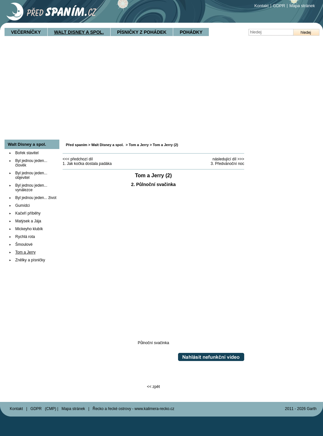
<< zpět (153, 386)
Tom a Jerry (139, 145)
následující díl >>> (228, 159)
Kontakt (261, 5)
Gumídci (22, 205)
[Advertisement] (161, 90)
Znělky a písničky (30, 260)
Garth (312, 408)
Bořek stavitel (27, 153)
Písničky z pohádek (141, 32)
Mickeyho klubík (29, 229)
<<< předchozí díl (78, 159)
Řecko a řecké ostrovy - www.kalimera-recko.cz (133, 408)
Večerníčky (26, 32)
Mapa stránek (302, 5)
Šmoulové (23, 244)
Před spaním (76, 145)
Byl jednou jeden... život (35, 197)
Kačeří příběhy (28, 213)
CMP (50, 408)
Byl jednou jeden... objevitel (31, 175)
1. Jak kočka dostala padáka (87, 163)
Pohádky (191, 32)
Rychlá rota (25, 236)
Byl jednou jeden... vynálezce (31, 187)
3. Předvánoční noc (227, 163)
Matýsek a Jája (28, 221)
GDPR (279, 5)
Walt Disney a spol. (79, 32)
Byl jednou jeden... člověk (31, 163)
